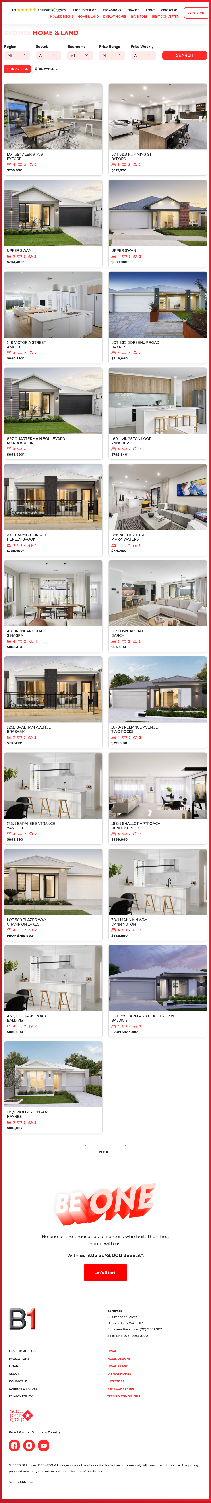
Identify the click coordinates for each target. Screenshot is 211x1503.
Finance (133, 10)
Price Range (109, 46)
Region (10, 46)
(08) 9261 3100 (136, 1339)
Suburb (42, 46)
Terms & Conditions (123, 1399)
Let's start (197, 13)
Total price (17, 69)
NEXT (105, 1155)
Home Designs (61, 16)
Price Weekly (142, 46)
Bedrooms (76, 46)
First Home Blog (84, 10)
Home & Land (88, 16)
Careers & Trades (23, 1392)
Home (112, 1354)
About (150, 10)
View (53, 129)
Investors (139, 16)
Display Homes (115, 16)
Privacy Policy (21, 1399)
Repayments (46, 69)
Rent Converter (165, 16)
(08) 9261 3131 (151, 1333)
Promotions (112, 10)
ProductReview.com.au (39, 10)
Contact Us (169, 10)
